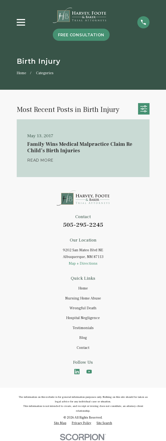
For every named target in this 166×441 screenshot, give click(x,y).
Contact (83, 347)
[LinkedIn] (77, 371)
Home (83, 288)
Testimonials (83, 328)
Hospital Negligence (83, 317)
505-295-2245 (83, 225)
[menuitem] (60, 423)
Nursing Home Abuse (83, 298)
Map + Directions (83, 263)
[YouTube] (89, 371)
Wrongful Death (83, 308)
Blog (83, 337)
